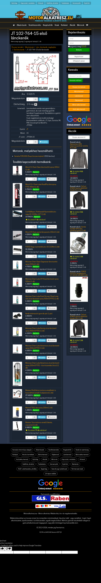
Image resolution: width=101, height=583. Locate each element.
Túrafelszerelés (34, 25)
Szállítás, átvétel (52, 3)
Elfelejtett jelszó (79, 61)
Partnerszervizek (77, 469)
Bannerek (75, 464)
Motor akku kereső (78, 105)
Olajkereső (55, 455)
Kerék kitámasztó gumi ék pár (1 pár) (38, 313)
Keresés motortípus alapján (22, 450)
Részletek (52, 179)
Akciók (72, 25)
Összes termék (17, 47)
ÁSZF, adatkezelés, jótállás (27, 469)
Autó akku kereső (79, 109)
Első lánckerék (19, 50)
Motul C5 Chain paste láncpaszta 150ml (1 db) (42, 232)
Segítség (44, 469)
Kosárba (43, 99)
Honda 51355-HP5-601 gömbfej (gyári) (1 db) (78, 228)
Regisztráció (79, 56)
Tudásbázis (65, 3)
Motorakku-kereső (82, 455)
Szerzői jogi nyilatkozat (59, 469)
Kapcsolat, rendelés (28, 3)
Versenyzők (77, 3)
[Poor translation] (8, 549)
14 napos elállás (50, 474)
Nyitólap (14, 3)
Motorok (80, 25)
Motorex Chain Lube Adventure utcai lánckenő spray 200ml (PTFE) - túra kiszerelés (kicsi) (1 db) (42, 365)
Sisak (57, 25)
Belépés (79, 50)
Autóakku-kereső (22, 459)
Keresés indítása (75, 80)
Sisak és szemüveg (82, 450)
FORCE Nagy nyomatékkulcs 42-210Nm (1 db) (42, 247)
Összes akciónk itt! (78, 137)
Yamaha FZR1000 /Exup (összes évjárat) (29, 156)
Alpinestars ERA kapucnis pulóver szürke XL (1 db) (79, 146)
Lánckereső (79, 96)
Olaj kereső (79, 100)
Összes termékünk (79, 87)
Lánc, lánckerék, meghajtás (46, 47)
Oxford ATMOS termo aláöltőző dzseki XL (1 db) (78, 188)
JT (27, 129)
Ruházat (64, 25)
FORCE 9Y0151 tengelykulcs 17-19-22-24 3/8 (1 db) (79, 273)
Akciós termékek (28, 455)
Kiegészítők (48, 25)
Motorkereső (79, 91)
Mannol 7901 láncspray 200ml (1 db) (39, 408)
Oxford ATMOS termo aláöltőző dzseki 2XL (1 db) (78, 316)
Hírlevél (40, 3)
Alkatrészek (21, 25)
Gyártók (87, 3)
